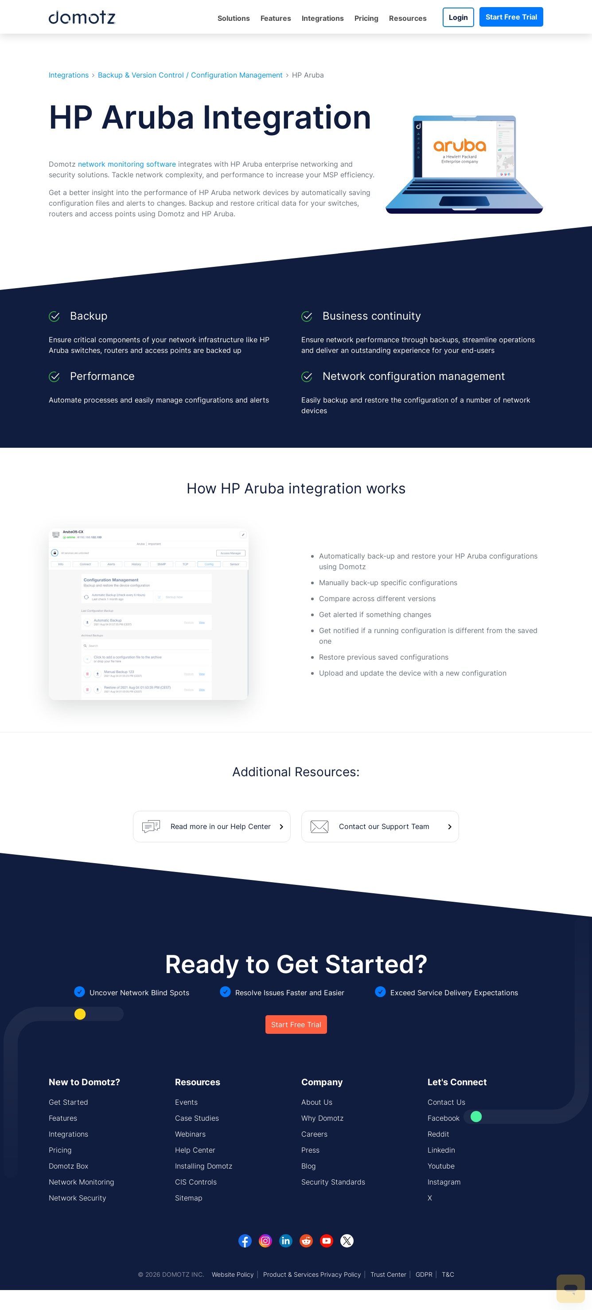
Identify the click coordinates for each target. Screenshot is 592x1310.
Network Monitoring (81, 1182)
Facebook (444, 1118)
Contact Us (446, 1102)
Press (310, 1150)
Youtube (441, 1166)
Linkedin (441, 1150)
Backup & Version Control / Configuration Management (190, 75)
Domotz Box (68, 1166)
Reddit (438, 1134)
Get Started (68, 1102)
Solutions (234, 18)
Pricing (366, 18)
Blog (308, 1166)
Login (458, 17)
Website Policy (233, 1274)
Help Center (195, 1150)
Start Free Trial (511, 17)
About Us (316, 1102)
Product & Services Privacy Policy (312, 1274)
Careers (314, 1134)
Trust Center (388, 1274)
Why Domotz (322, 1118)
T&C (448, 1274)
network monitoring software (127, 164)
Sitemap (189, 1198)
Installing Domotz (203, 1166)
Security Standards (333, 1182)
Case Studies (197, 1118)
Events (186, 1102)
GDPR (424, 1274)
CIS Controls (196, 1182)
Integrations (323, 18)
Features (276, 18)
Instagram (444, 1182)
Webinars (190, 1134)
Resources (408, 18)
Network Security (77, 1198)
